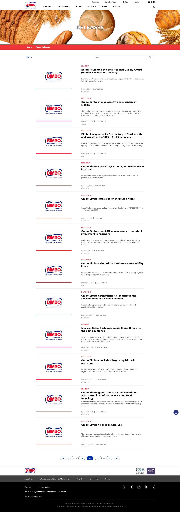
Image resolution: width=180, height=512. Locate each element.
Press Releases (43, 47)
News (29, 47)
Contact (28, 487)
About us (47, 7)
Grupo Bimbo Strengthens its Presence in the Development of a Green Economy (108, 297)
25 (99, 457)
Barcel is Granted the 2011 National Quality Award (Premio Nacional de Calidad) (111, 71)
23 (83, 457)
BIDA (125, 2)
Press (104, 7)
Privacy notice (44, 487)
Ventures (137, 2)
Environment (86, 260)
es (149, 2)
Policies (116, 7)
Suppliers (95, 2)
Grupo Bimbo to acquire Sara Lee (101, 424)
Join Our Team (111, 2)
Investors (92, 7)
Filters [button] (29, 57)
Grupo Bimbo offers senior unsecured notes (108, 198)
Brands (79, 7)
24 (91, 458)
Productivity (86, 98)
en (154, 2)
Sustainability (63, 7)
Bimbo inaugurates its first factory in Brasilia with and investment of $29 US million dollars (111, 136)
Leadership (85, 66)
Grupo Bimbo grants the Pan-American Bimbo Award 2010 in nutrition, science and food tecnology (109, 395)
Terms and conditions (33, 497)
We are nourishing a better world (54, 479)
